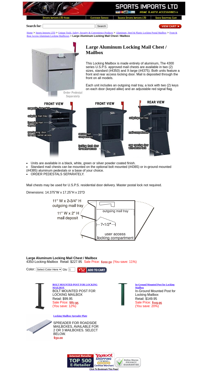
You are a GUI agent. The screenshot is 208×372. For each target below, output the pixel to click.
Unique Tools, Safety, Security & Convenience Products (85, 32)
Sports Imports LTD (45, 32)
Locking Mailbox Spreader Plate (70, 315)
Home (30, 32)
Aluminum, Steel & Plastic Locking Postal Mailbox (141, 32)
